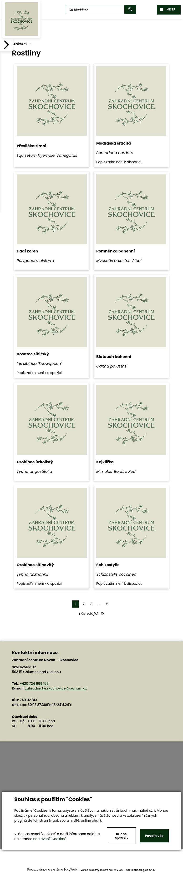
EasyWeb (70, 869)
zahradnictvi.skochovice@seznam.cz (56, 688)
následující (91, 613)
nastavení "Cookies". (49, 838)
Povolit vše (154, 835)
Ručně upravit (121, 836)
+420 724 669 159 (34, 683)
